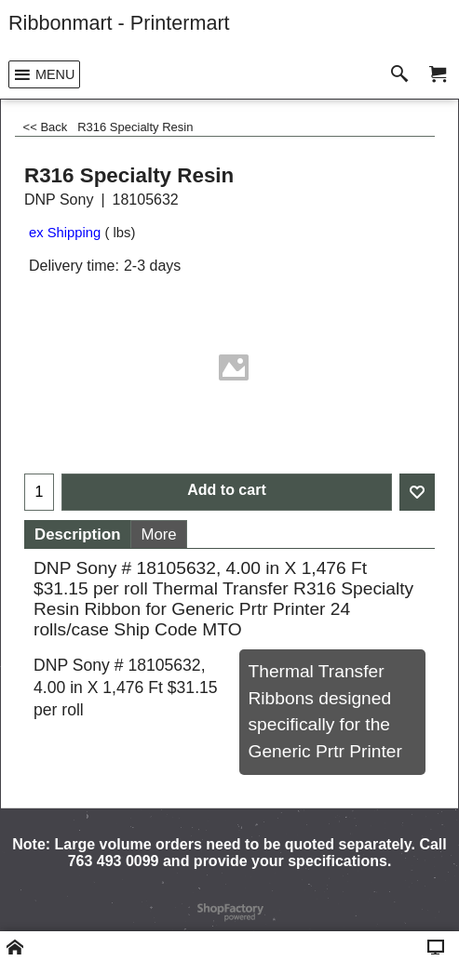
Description (77, 534)
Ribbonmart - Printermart (119, 22)
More (158, 534)
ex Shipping (65, 232)
